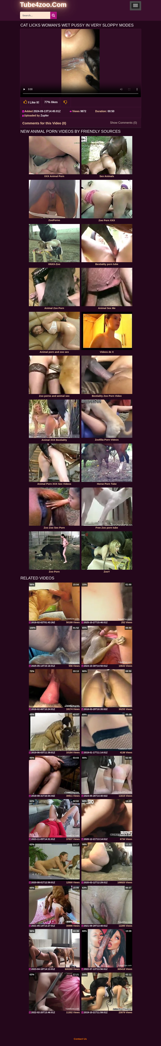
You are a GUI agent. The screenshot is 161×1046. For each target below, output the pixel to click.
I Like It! (31, 102)
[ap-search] (38, 15)
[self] (38, 5)
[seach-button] (53, 15)
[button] (135, 6)
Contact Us (80, 1038)
